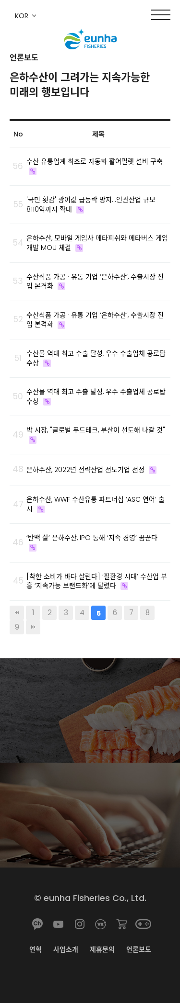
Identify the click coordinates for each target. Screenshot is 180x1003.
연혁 (35, 949)
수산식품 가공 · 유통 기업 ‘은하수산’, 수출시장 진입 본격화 (95, 281)
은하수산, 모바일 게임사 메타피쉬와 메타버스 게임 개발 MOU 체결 (97, 242)
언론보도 (138, 949)
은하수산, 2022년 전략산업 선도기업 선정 (85, 469)
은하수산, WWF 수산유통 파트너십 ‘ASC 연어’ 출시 (95, 504)
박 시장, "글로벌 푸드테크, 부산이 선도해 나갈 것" (95, 430)
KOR (21, 16)
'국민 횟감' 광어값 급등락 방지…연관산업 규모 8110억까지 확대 (91, 204)
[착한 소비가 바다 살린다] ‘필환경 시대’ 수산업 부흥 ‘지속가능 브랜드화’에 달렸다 (96, 581)
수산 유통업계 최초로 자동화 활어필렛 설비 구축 (94, 161)
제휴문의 (102, 949)
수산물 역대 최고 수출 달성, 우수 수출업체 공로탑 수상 (96, 358)
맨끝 (33, 627)
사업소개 (65, 949)
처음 (17, 613)
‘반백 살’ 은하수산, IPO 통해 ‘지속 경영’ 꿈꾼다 (91, 537)
